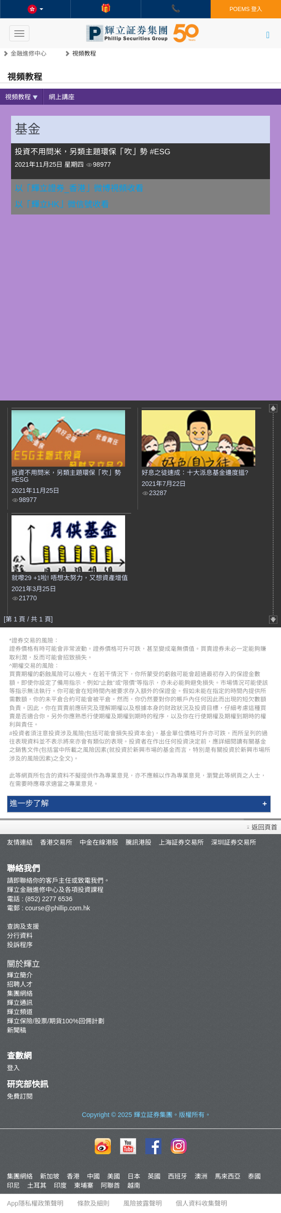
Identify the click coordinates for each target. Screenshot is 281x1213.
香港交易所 (56, 842)
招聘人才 (20, 984)
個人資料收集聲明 (201, 1203)
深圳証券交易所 (233, 842)
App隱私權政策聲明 (35, 1203)
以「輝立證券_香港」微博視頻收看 (79, 188)
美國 (113, 1176)
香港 (73, 1176)
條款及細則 (93, 1203)
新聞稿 (16, 1030)
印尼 (13, 1185)
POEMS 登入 (245, 9)
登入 (13, 1068)
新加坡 (49, 1176)
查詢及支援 (23, 926)
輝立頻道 (20, 1012)
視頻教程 (21, 97)
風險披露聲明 (142, 1203)
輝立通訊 (20, 1002)
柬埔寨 (83, 1185)
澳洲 (201, 1176)
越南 (133, 1185)
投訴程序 (20, 944)
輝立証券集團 (153, 1114)
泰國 (254, 1176)
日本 (133, 1176)
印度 (60, 1185)
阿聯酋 (110, 1185)
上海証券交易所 (181, 842)
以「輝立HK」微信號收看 (62, 204)
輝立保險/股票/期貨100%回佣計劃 (55, 1021)
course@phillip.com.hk (57, 908)
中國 (93, 1176)
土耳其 (36, 1185)
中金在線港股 (99, 842)
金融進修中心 (28, 53)
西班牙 (177, 1176)
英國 (154, 1176)
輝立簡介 (20, 975)
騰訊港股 (138, 842)
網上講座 (62, 97)
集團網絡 (20, 993)
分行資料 (20, 935)
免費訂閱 (20, 1096)
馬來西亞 (228, 1176)
